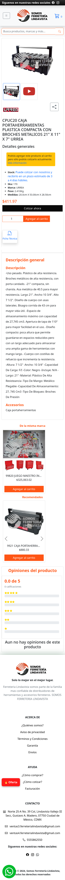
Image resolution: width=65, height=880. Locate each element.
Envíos (32, 752)
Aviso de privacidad (32, 732)
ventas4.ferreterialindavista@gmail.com (32, 833)
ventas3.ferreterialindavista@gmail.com (32, 826)
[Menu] (6, 15)
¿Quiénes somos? (32, 725)
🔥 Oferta (10, 782)
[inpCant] (12, 219)
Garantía (32, 745)
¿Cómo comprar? (32, 775)
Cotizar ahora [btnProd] (32, 208)
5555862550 (32, 840)
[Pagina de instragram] (57, 3)
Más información (17, 162)
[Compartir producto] (54, 107)
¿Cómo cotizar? (32, 782)
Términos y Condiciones (32, 739)
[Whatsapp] (9, 872)
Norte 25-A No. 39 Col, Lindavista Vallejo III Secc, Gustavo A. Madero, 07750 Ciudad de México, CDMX (32, 815)
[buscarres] (59, 31)
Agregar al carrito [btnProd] (37, 219)
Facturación (32, 788)
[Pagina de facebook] (53, 3)
